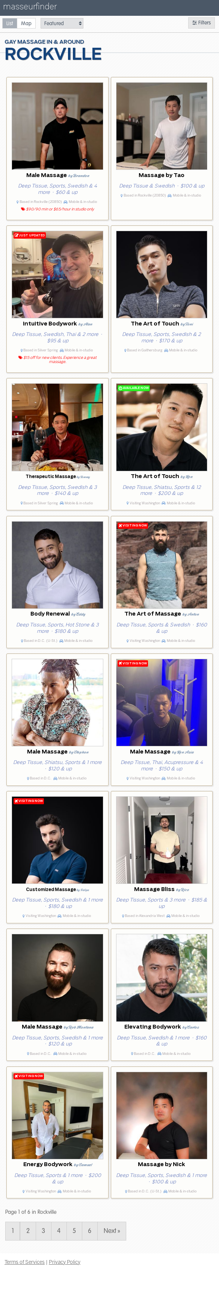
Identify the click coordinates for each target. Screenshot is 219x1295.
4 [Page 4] (58, 1231)
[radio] (9, 23)
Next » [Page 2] (112, 1231)
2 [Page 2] (28, 1231)
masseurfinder (30, 8)
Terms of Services (25, 1262)
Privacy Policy (64, 1262)
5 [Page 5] (74, 1231)
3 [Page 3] (43, 1231)
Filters (201, 23)
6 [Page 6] (89, 1231)
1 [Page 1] (13, 1231)
